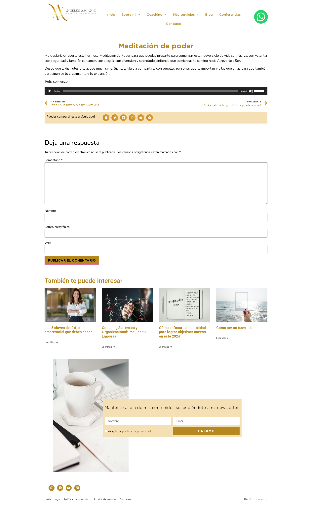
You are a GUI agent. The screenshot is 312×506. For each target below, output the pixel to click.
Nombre (50, 210)
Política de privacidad (77, 499)
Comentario (53, 160)
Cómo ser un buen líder (235, 328)
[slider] (150, 91)
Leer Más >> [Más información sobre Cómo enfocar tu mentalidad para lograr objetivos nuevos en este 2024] (166, 346)
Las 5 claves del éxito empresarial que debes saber (68, 330)
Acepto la (129, 431)
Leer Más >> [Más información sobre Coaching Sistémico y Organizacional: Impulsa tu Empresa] (108, 346)
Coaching (157, 14)
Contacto (173, 23)
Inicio (110, 14)
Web (48, 242)
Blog (209, 14)
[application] (156, 91)
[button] (106, 117)
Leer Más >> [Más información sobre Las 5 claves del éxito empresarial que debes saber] (51, 342)
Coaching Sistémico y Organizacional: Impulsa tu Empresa (124, 332)
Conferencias (230, 14)
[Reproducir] (50, 91)
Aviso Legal (53, 499)
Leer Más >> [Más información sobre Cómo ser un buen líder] (223, 338)
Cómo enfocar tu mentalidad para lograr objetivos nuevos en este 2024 (182, 332)
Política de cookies (105, 499)
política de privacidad (136, 431)
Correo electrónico (57, 227)
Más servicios (186, 14)
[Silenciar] (251, 91)
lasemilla (261, 499)
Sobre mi (131, 14)
